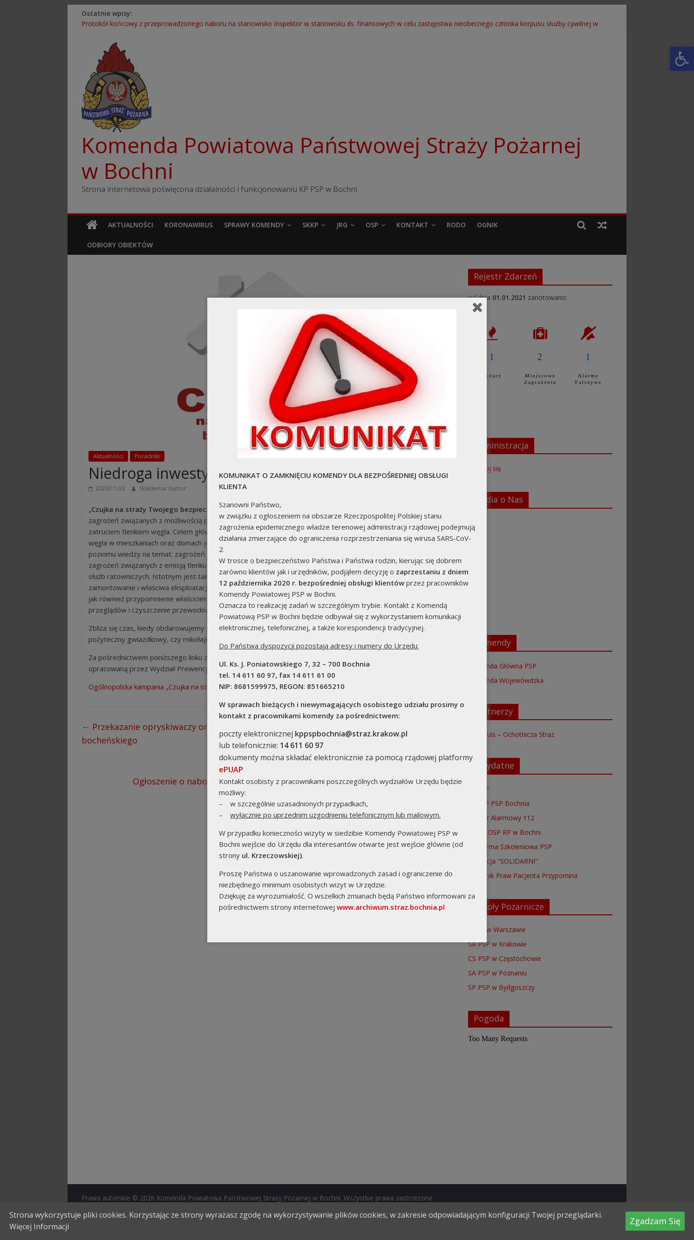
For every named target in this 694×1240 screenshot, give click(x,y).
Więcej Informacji (39, 1226)
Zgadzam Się (655, 1220)
